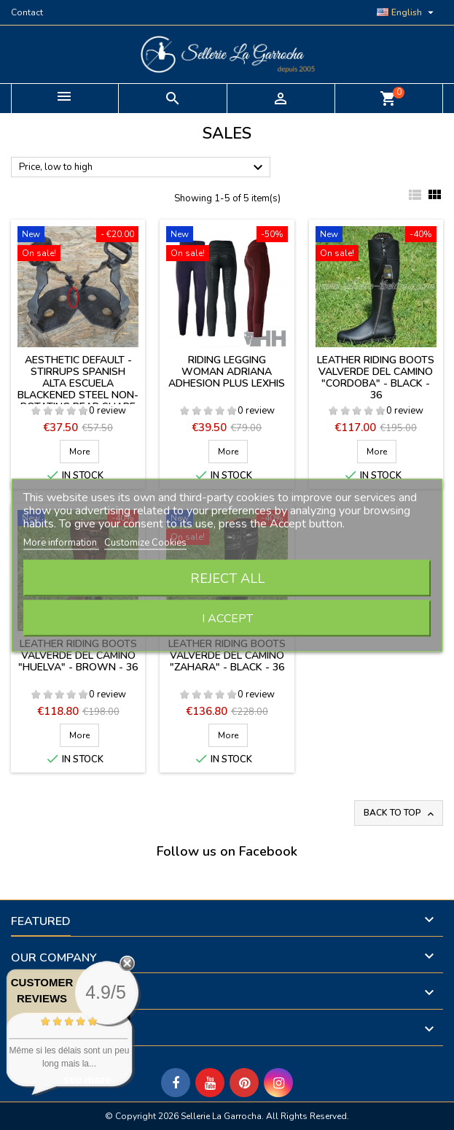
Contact (27, 12)
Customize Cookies (145, 542)
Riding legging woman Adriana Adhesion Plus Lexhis (226, 371)
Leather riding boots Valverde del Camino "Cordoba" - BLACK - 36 (375, 377)
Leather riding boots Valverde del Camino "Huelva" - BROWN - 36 (78, 655)
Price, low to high (143, 168)
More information (61, 542)
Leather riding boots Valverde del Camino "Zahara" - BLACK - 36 (227, 655)
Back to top (400, 813)
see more (87, 1079)
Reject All (227, 578)
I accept (227, 618)
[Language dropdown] (407, 12)
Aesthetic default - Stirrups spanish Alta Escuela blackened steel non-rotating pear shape (77, 383)
